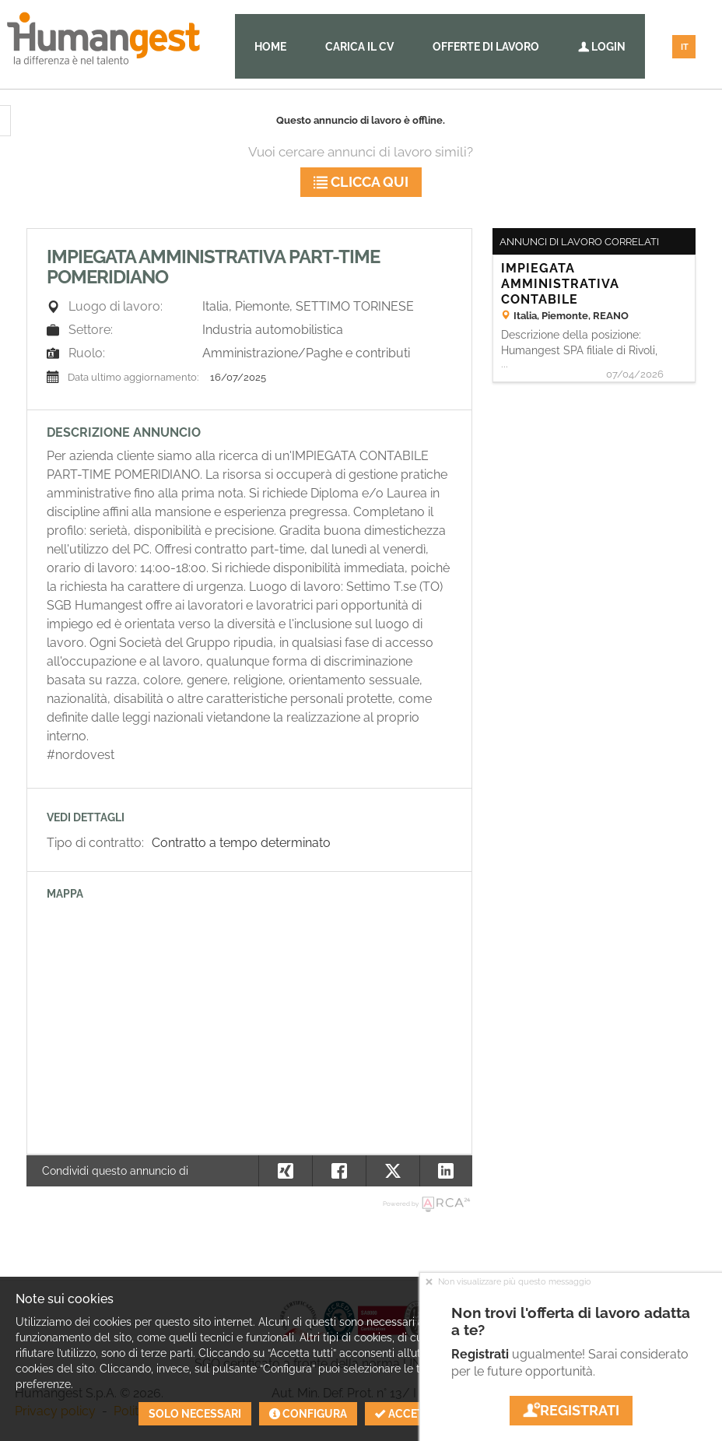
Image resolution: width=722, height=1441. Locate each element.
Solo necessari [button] (195, 1414)
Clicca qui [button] (361, 182)
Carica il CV (359, 46)
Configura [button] (308, 1414)
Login (602, 47)
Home (270, 46)
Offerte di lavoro (486, 46)
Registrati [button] (571, 1410)
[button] (446, 1170)
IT (685, 47)
